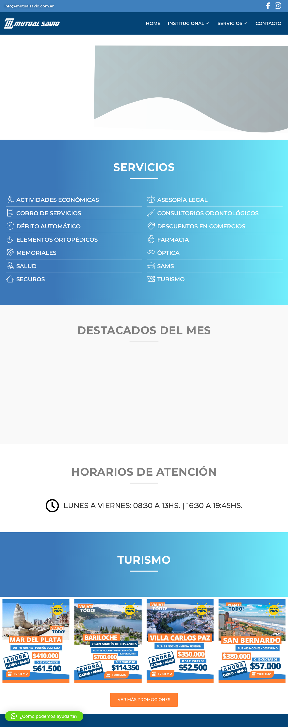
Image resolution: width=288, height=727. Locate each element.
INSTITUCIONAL (188, 23)
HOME (153, 23)
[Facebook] (267, 6)
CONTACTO (268, 23)
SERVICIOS (232, 23)
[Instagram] (277, 6)
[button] (44, 716)
